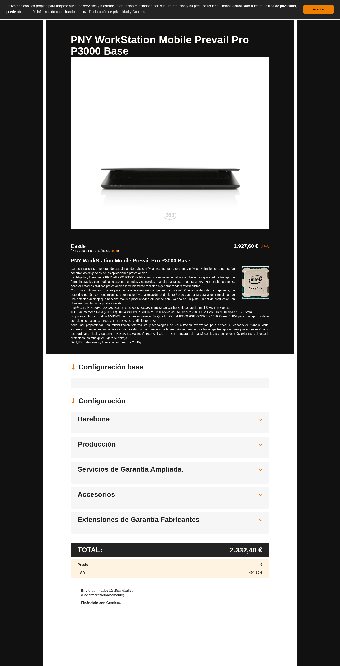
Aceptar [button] (318, 9)
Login (114, 250)
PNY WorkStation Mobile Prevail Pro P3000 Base (130, 260)
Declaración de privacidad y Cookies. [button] (117, 12)
